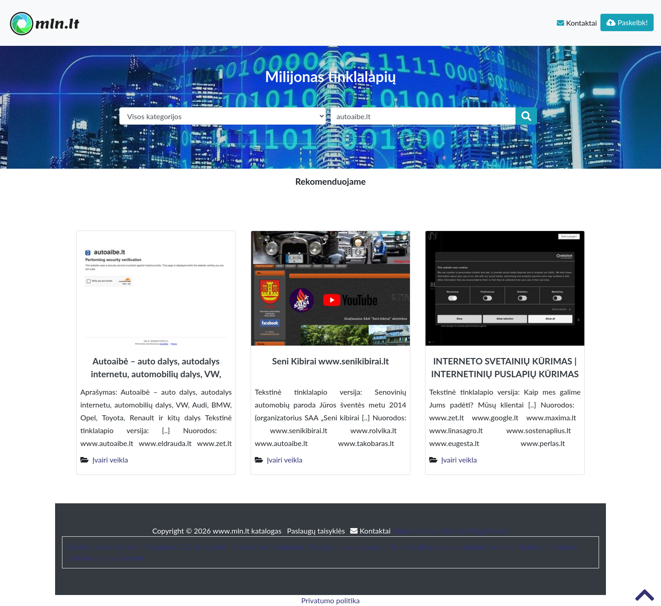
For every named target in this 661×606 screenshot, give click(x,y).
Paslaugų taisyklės (317, 530)
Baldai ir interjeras (548, 546)
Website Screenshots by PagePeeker (450, 530)
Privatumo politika (330, 600)
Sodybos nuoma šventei (105, 557)
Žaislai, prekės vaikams (103, 546)
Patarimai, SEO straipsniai (186, 546)
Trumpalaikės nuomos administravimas (451, 546)
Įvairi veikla (110, 459)
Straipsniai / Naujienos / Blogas (282, 546)
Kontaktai (577, 22)
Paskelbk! (627, 22)
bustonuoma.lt (362, 546)
